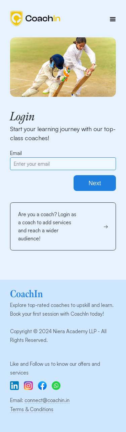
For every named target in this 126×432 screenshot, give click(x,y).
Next (94, 183)
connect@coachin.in (47, 400)
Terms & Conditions (31, 409)
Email (16, 153)
